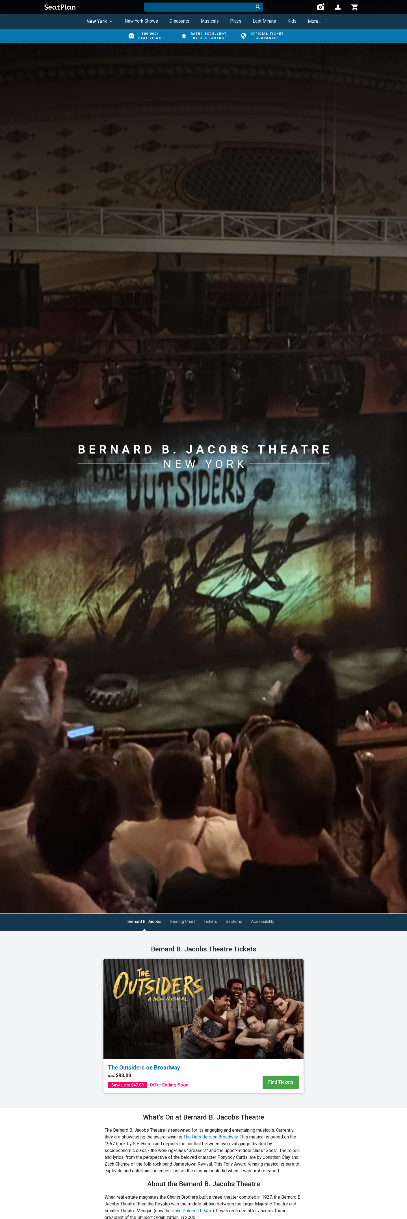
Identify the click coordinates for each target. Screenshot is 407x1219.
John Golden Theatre (192, 1210)
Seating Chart (178, 921)
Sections (243, 921)
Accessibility (279, 921)
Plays (235, 21)
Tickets (213, 921)
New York (99, 21)
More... (314, 21)
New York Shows (141, 21)
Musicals (210, 21)
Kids (291, 21)
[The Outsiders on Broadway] (203, 1009)
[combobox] (203, 7)
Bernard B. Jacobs (133, 921)
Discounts (179, 21)
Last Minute (264, 21)
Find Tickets (280, 1082)
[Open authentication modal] (337, 7)
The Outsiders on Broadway (210, 1137)
